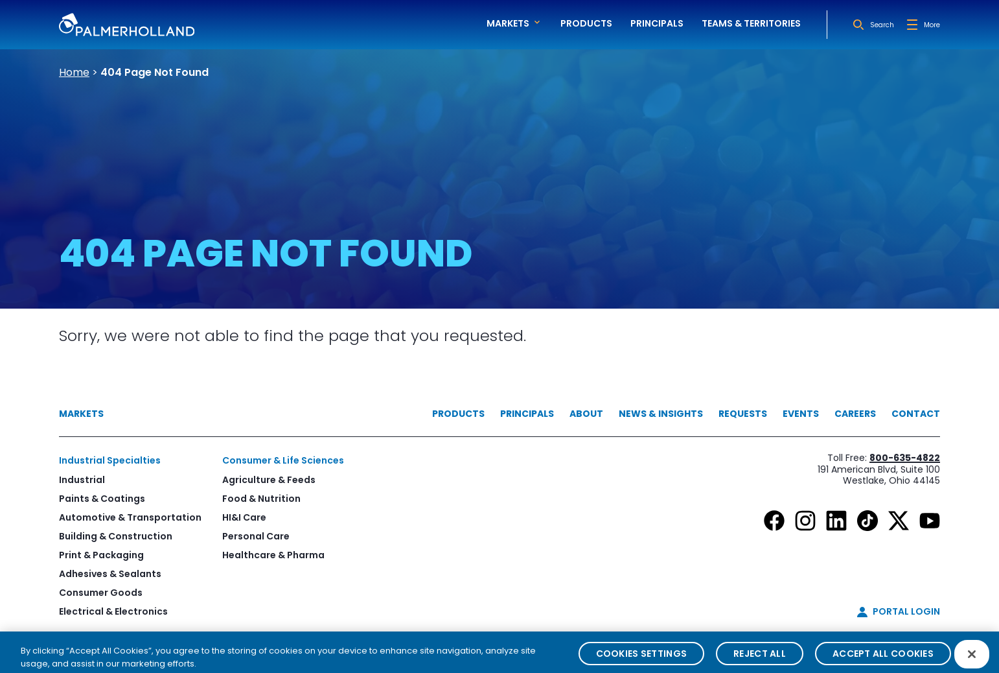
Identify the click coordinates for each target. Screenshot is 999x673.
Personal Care (256, 536)
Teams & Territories (751, 23)
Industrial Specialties (110, 460)
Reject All (759, 660)
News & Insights (661, 413)
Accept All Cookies (883, 660)
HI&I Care (244, 517)
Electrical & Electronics (113, 611)
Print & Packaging (101, 555)
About (586, 413)
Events (801, 413)
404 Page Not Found (154, 72)
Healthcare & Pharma (273, 555)
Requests (742, 413)
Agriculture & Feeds (269, 479)
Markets (81, 413)
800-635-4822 (904, 457)
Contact (915, 413)
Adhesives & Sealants (110, 573)
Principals (656, 23)
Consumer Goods (101, 592)
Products (586, 23)
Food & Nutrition (261, 498)
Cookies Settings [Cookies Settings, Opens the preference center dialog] (641, 660)
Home (74, 72)
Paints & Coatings (102, 498)
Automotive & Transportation (130, 517)
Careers (855, 413)
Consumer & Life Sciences (283, 460)
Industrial (82, 479)
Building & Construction (115, 536)
